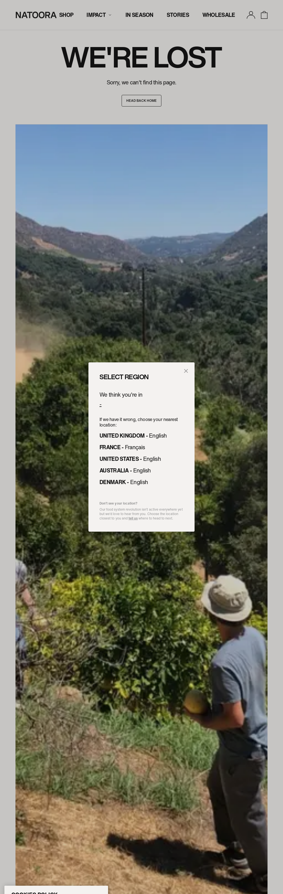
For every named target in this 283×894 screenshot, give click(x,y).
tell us (133, 518)
